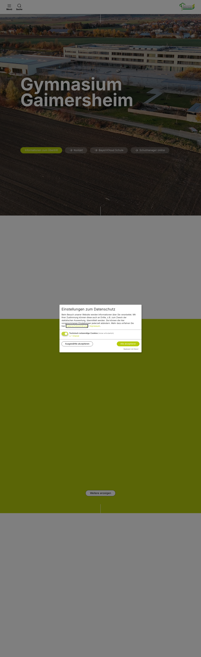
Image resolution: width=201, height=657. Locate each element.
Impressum (94, 326)
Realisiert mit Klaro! (131, 349)
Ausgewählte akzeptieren (77, 343)
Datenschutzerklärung (76, 326)
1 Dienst (74, 336)
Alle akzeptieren (128, 343)
